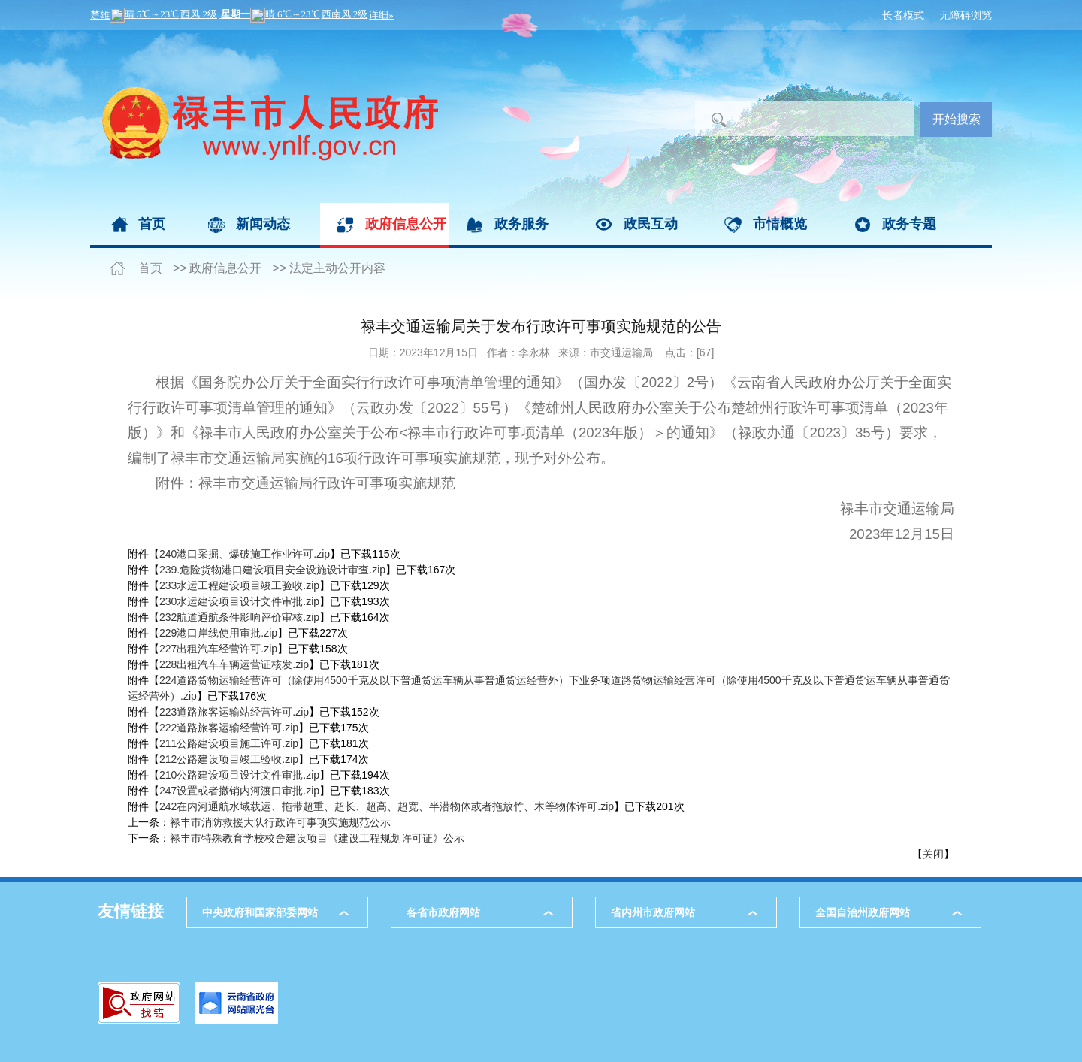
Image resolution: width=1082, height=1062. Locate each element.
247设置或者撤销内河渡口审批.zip (239, 791)
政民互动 (651, 223)
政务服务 (521, 223)
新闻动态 (263, 223)
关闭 (933, 854)
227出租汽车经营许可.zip (218, 649)
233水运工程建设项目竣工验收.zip (239, 585)
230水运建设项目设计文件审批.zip (239, 601)
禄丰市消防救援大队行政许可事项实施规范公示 (280, 822)
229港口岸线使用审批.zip (218, 633)
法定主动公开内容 (337, 268)
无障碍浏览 (965, 15)
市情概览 (780, 223)
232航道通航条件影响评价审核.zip (239, 617)
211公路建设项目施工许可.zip (228, 743)
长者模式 (903, 15)
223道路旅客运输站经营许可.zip (234, 712)
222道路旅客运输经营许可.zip (228, 728)
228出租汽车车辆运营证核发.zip (234, 664)
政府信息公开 (405, 223)
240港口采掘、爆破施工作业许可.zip (244, 554)
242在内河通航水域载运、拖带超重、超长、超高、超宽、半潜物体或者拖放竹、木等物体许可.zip (386, 806)
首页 (151, 223)
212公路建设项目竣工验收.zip (228, 759)
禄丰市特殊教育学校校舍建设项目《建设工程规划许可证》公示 (317, 838)
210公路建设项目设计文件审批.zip (239, 775)
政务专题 (909, 223)
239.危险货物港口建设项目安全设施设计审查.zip (272, 570)
